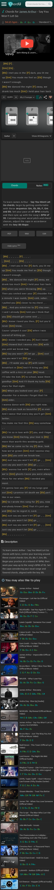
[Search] (49, 4)
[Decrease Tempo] (3, 97)
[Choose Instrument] (14, 136)
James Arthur (27, 11)
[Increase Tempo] (16, 97)
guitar (7, 136)
